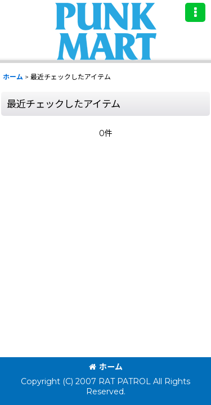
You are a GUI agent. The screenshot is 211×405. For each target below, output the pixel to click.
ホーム (106, 367)
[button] (195, 12)
